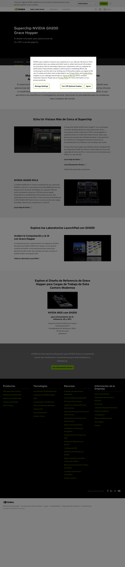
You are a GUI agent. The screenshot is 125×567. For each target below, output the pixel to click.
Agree (88, 86)
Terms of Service (69, 76)
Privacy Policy (74, 73)
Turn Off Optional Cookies (72, 86)
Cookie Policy (87, 73)
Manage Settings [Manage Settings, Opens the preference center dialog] (41, 86)
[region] (63, 74)
